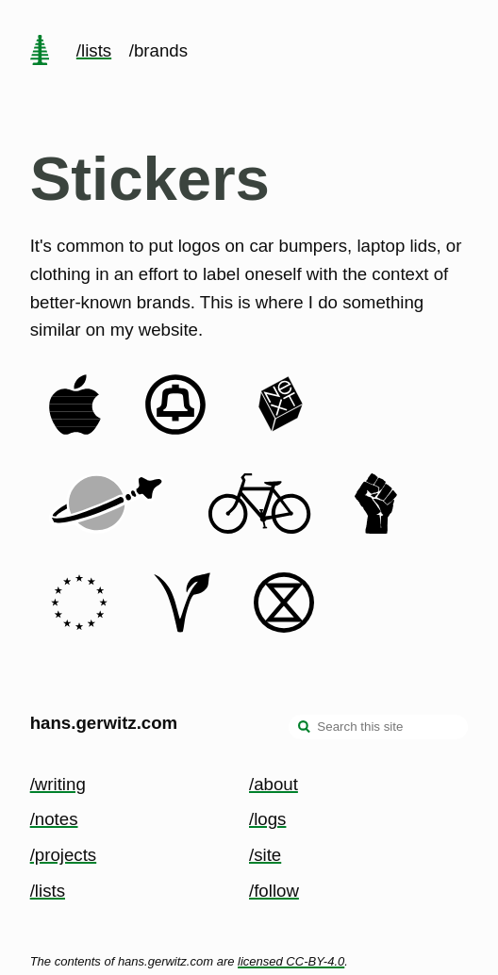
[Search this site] (378, 727)
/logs (267, 819)
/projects (63, 855)
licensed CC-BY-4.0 (291, 961)
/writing (58, 784)
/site (265, 855)
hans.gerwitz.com (104, 723)
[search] (304, 729)
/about (273, 784)
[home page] (39, 52)
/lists (93, 50)
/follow (274, 891)
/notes (54, 819)
